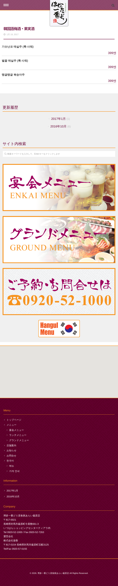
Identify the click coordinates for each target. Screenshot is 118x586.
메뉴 (11, 465)
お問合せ (11, 455)
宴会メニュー (16, 430)
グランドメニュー (19, 440)
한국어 (10, 460)
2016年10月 (58, 126)
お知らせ (11, 450)
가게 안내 (14, 471)
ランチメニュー (17, 435)
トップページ (14, 419)
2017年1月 (58, 118)
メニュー (11, 424)
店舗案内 (11, 445)
